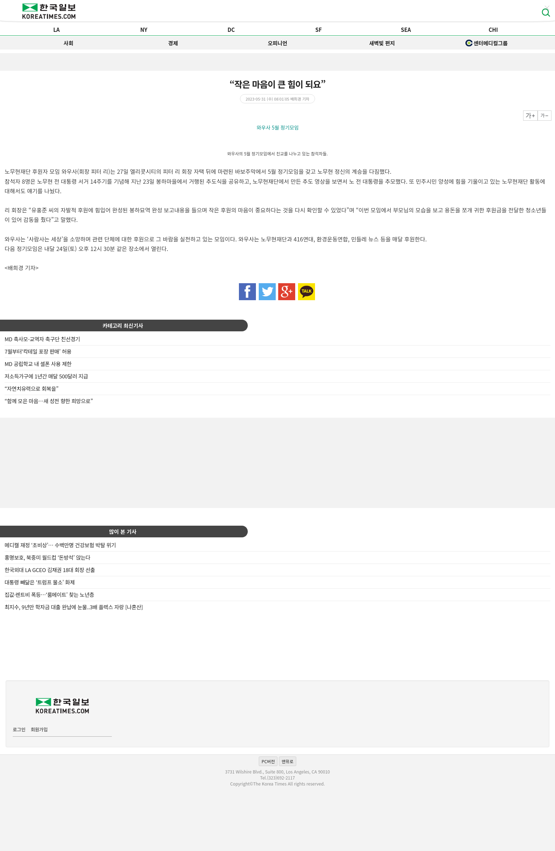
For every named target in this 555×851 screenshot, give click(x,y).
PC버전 (268, 761)
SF (318, 29)
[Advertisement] (277, 462)
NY (143, 29)
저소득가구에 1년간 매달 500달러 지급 (46, 376)
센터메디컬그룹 (486, 43)
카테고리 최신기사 (123, 325)
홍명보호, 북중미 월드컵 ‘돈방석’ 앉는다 (47, 557)
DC (231, 29)
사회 (69, 43)
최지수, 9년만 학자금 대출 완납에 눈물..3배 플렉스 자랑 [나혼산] (74, 607)
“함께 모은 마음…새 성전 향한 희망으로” (49, 401)
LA (56, 29)
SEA (406, 29)
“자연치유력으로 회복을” (31, 388)
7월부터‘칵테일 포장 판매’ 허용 (38, 351)
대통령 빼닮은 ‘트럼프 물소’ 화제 (40, 582)
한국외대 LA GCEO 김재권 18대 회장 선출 (50, 569)
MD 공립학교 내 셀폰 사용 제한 (38, 363)
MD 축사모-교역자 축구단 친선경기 (42, 339)
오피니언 (277, 43)
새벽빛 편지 (382, 43)
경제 (173, 43)
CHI (493, 29)
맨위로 (287, 761)
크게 (530, 115)
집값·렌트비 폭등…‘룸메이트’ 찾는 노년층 (49, 594)
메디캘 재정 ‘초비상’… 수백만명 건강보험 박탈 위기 (60, 545)
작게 (544, 115)
